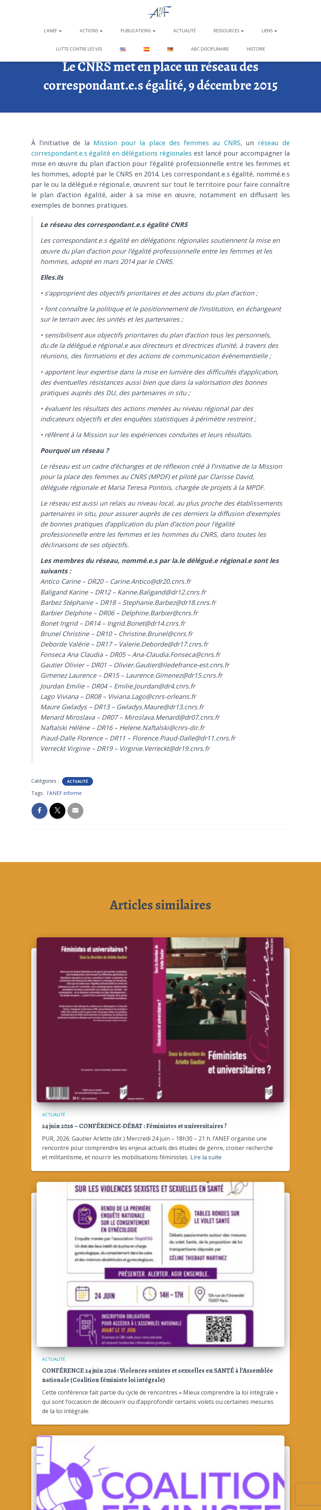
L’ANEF (53, 31)
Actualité (184, 31)
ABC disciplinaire (210, 49)
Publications (138, 31)
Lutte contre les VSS (79, 49)
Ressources (229, 31)
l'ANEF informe (64, 793)
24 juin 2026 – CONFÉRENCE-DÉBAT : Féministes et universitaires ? (134, 1126)
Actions (91, 31)
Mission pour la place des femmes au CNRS (167, 142)
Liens (269, 31)
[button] (60, 31)
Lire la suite (206, 1157)
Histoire (256, 49)
